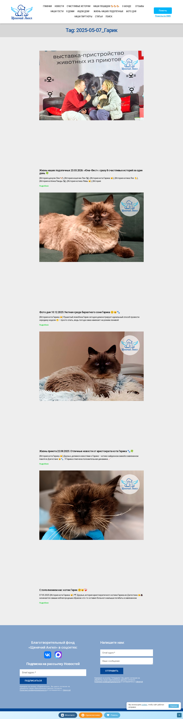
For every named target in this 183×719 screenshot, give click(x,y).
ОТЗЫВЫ (139, 6)
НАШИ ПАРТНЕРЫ (83, 16)
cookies (144, 705)
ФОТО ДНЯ (131, 11)
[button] (163, 10)
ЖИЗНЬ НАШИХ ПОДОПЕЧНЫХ (108, 11)
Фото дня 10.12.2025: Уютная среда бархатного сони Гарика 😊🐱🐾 (79, 312)
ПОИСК (109, 16)
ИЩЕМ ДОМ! (83, 11)
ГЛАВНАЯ (47, 6)
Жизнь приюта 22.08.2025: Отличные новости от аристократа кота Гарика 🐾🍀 (86, 451)
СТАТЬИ (99, 16)
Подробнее (44, 186)
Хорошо (173, 706)
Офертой (67, 690)
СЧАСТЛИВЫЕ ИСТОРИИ (78, 6)
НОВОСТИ (59, 6)
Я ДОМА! (70, 11)
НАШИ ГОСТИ (56, 11)
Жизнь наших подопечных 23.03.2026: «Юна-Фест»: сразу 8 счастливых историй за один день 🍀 (91, 172)
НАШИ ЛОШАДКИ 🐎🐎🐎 (106, 6)
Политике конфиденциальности (33, 690)
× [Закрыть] (179, 715)
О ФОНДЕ (126, 6)
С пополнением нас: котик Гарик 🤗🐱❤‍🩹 (63, 589)
